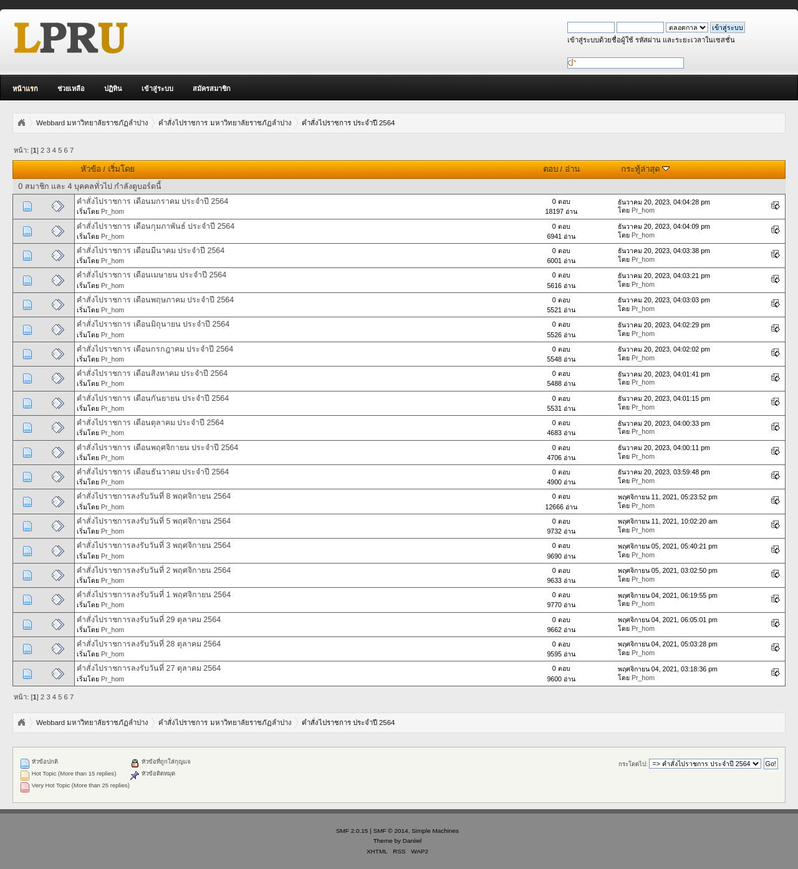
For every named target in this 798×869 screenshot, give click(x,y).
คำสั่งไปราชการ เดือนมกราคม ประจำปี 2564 (152, 201)
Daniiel (412, 840)
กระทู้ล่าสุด (645, 169)
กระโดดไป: (633, 764)
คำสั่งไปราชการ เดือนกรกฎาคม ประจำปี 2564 (155, 349)
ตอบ (550, 169)
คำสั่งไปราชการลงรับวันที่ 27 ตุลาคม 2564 (149, 668)
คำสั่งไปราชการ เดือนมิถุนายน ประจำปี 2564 (153, 324)
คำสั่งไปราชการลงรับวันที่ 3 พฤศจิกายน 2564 (154, 545)
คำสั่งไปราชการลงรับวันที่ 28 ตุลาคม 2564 (149, 644)
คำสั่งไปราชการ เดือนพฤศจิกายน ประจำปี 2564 (157, 447)
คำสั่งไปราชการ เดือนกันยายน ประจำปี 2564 (153, 398)
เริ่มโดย (121, 169)
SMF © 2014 (390, 830)
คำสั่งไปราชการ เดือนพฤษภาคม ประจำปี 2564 (155, 299)
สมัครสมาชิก (212, 88)
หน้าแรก (25, 88)
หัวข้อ (90, 169)
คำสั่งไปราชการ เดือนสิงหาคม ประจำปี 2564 (152, 373)
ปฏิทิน (113, 88)
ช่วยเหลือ (71, 88)
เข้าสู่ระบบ (157, 88)
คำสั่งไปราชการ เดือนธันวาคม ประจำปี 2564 (153, 472)
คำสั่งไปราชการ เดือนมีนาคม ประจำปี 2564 (150, 250)
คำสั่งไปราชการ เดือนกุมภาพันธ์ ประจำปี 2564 (155, 226)
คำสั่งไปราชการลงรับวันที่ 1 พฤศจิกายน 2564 (154, 594)
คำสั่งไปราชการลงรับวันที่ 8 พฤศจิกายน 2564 (154, 496)
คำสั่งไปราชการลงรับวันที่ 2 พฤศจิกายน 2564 (154, 570)
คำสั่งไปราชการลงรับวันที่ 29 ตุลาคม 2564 (149, 619)
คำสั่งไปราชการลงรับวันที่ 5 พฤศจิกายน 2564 (154, 521)
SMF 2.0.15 (352, 830)
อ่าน (572, 169)
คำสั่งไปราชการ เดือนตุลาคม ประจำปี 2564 (150, 422)
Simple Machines (435, 830)
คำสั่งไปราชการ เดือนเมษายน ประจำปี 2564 (151, 275)
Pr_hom (112, 211)
